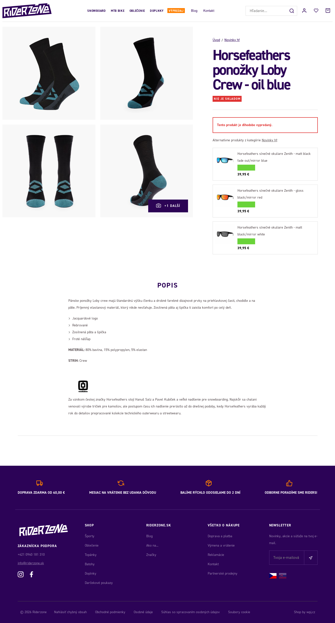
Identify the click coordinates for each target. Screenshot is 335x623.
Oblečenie (137, 11)
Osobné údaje (143, 612)
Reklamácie (216, 554)
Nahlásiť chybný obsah (70, 612)
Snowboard (96, 11)
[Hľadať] (292, 10)
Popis (167, 284)
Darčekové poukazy (99, 582)
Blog (194, 10)
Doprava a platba (220, 536)
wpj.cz (310, 612)
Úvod (216, 40)
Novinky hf (232, 40)
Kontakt (208, 10)
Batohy (90, 564)
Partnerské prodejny (222, 573)
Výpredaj (176, 11)
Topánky (91, 554)
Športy (89, 536)
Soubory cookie (239, 612)
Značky (151, 554)
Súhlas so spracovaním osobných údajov (190, 612)
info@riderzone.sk (31, 563)
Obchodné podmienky (110, 612)
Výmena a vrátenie (221, 545)
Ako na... (152, 545)
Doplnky (157, 11)
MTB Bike (118, 11)
